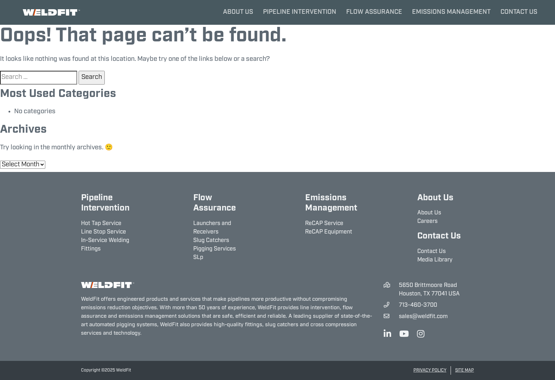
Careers (427, 221)
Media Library (434, 260)
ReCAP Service (324, 223)
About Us (238, 12)
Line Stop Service (103, 232)
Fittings (91, 249)
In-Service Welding (105, 240)
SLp (198, 257)
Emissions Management (451, 12)
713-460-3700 (418, 305)
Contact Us (518, 12)
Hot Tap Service (101, 223)
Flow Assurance (374, 12)
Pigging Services (214, 249)
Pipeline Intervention (299, 12)
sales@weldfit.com (423, 316)
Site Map (464, 370)
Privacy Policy (429, 370)
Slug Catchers (211, 240)
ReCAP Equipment (328, 232)
